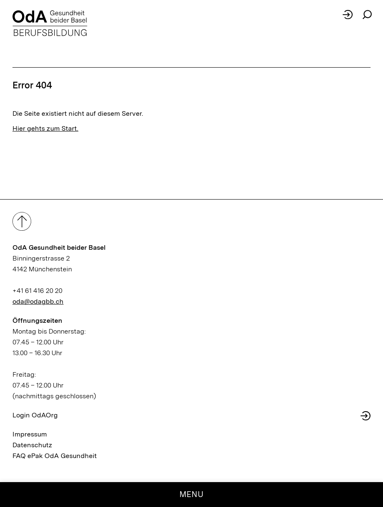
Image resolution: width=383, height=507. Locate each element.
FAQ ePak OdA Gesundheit (54, 456)
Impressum (29, 434)
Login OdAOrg (35, 415)
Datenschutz (32, 445)
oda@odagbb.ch (38, 301)
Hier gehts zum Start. (45, 128)
